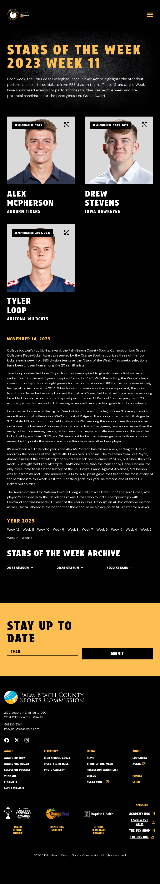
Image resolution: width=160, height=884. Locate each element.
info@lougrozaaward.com (21, 728)
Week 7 (87, 529)
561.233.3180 (13, 724)
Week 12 (13, 529)
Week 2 (12, 538)
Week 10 (43, 529)
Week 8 (73, 529)
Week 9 (58, 529)
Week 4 (131, 529)
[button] (150, 15)
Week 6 (102, 529)
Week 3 (145, 529)
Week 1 (26, 538)
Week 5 (116, 529)
